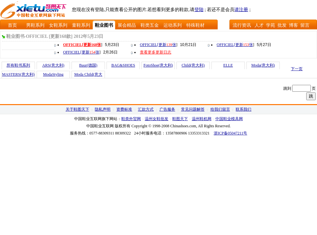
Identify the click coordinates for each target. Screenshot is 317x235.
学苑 (270, 25)
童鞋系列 (81, 25)
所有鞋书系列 (18, 65)
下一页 (297, 69)
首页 (12, 25)
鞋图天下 (180, 119)
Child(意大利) (193, 65)
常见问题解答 (193, 109)
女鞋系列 (58, 25)
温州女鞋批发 (156, 119)
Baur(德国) (88, 65)
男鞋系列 (35, 25)
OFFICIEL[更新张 (82, 44)
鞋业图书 (104, 25)
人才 (259, 25)
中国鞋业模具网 (229, 119)
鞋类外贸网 (131, 119)
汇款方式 (146, 109)
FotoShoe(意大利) (158, 65)
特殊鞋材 (195, 25)
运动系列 (172, 25)
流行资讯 (242, 25)
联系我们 (243, 109)
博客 (293, 25)
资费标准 (124, 109)
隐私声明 (102, 109)
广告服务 (167, 109)
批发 (282, 25)
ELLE (228, 65)
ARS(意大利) (53, 65)
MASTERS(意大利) (18, 74)
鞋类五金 (150, 25)
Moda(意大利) (263, 65)
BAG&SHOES (123, 65)
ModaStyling (53, 74)
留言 (304, 25)
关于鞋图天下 (77, 109)
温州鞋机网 (201, 119)
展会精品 (127, 25)
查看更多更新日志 (155, 52)
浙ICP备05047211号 (230, 133)
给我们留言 (220, 109)
